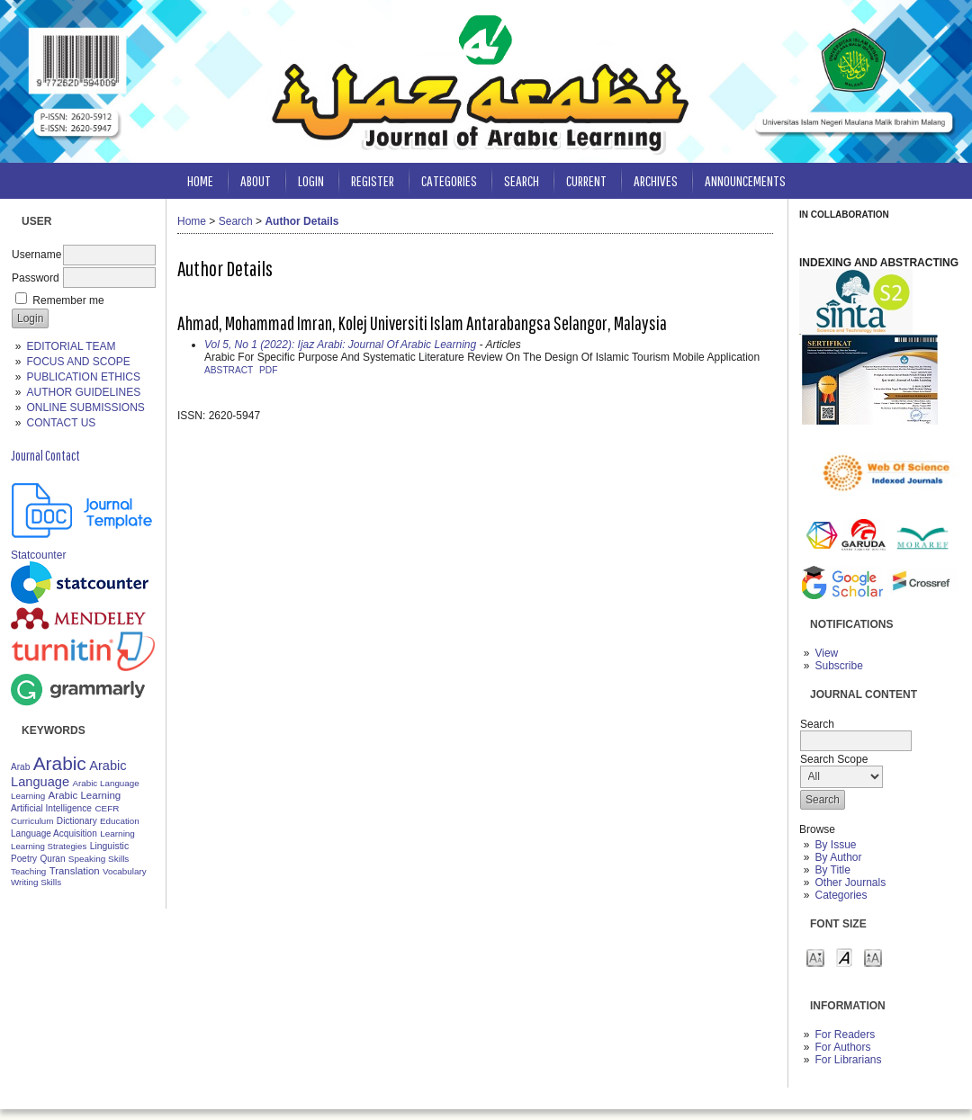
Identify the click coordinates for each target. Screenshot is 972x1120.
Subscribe (838, 665)
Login (311, 180)
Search (521, 180)
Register (372, 180)
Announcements (745, 180)
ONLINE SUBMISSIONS (85, 407)
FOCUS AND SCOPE (78, 361)
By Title (832, 870)
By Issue (835, 844)
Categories (840, 895)
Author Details (301, 221)
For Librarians (847, 1059)
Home (200, 180)
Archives (656, 180)
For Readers (844, 1034)
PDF (268, 370)
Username (36, 254)
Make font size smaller (815, 956)
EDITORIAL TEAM (70, 346)
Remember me (68, 300)
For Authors (842, 1047)
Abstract (228, 370)
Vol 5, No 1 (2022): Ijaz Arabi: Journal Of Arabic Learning (340, 344)
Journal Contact (45, 455)
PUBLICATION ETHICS (83, 377)
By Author (837, 857)
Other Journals (850, 882)
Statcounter (38, 555)
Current (586, 180)
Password (35, 278)
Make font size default (844, 956)
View (826, 653)
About (255, 180)
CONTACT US (60, 423)
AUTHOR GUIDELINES (83, 392)
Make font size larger (873, 956)
